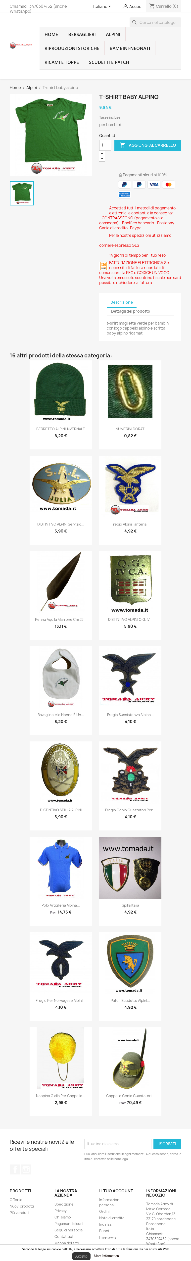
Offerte (16, 1199)
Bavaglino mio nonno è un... (61, 714)
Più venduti (19, 1212)
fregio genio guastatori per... (130, 810)
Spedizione (64, 1204)
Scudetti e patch (109, 62)
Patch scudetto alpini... (130, 1000)
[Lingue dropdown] (103, 7)
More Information (106, 1256)
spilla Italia (130, 905)
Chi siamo (62, 1217)
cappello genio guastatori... (130, 1095)
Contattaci (63, 1236)
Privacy (60, 1210)
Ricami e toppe (62, 62)
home (51, 34)
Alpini (113, 34)
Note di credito (112, 1217)
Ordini (104, 1211)
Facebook (15, 1169)
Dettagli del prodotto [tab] (130, 311)
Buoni (104, 1230)
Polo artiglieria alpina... (61, 905)
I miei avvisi (108, 1237)
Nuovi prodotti (22, 1206)
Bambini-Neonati (130, 48)
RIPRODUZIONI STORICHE (72, 48)
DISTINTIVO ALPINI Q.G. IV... (130, 619)
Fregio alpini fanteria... (130, 524)
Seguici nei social (68, 1230)
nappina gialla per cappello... (60, 1095)
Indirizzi (105, 1224)
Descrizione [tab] (121, 302)
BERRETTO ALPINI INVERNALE (60, 429)
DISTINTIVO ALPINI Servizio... (60, 524)
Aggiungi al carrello (148, 145)
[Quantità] (105, 145)
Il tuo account (116, 1191)
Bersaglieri (82, 34)
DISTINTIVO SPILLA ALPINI (61, 810)
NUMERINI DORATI (130, 429)
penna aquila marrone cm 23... (61, 619)
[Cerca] (155, 22)
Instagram (26, 1169)
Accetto (81, 1256)
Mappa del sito (66, 1243)
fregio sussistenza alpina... (130, 714)
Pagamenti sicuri (68, 1223)
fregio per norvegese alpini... (61, 1000)
